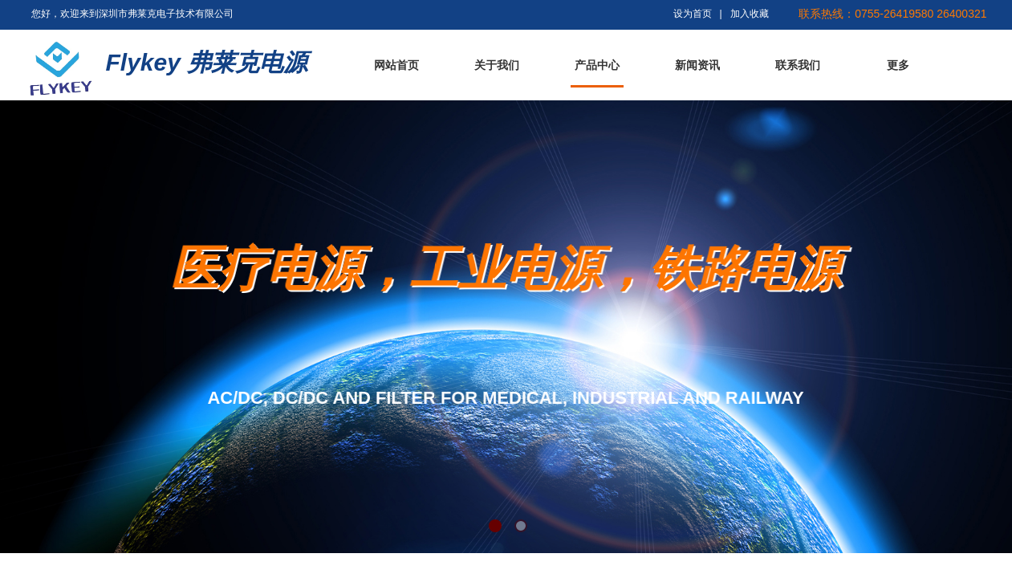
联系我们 (797, 65)
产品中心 (597, 65)
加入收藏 (749, 13)
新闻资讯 (697, 65)
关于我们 (496, 65)
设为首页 (692, 13)
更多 (898, 65)
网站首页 (396, 65)
